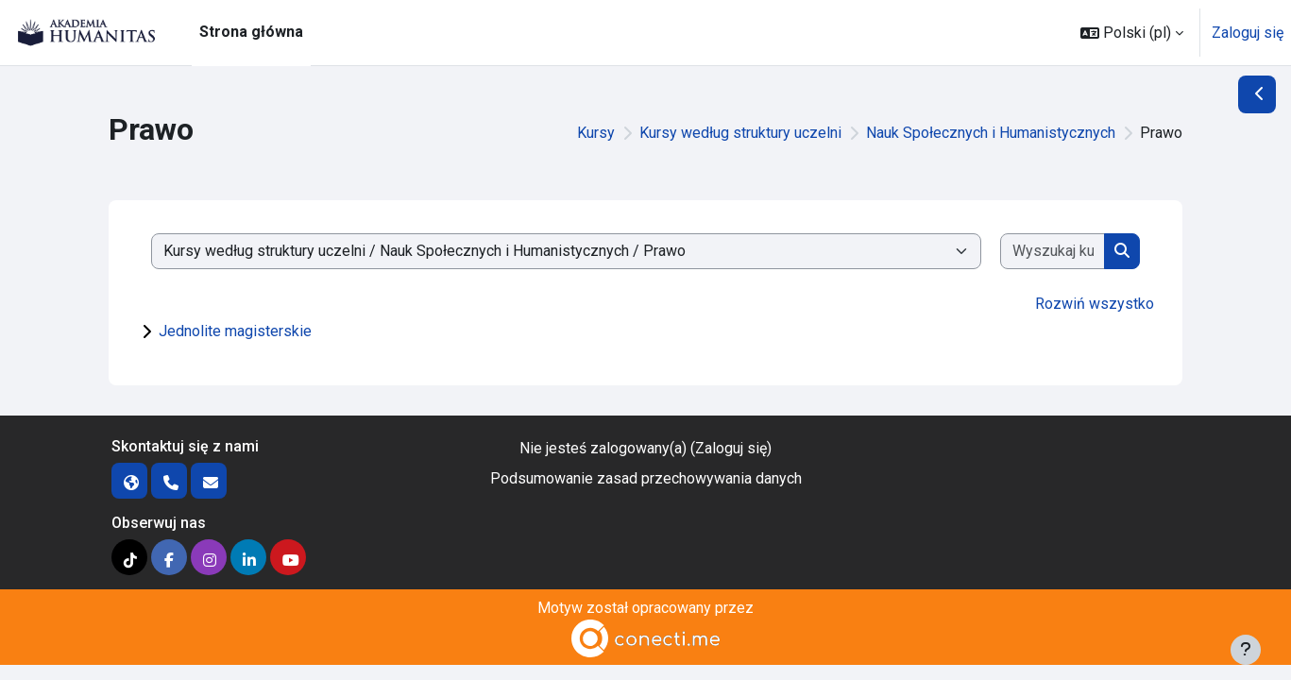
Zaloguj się (1247, 33)
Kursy (596, 133)
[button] (1132, 32)
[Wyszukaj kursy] (1052, 251)
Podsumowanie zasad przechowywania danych (646, 478)
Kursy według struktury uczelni (740, 133)
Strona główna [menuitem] (251, 32)
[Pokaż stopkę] (1246, 650)
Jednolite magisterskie (235, 331)
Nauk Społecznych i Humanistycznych (990, 133)
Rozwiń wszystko (1094, 304)
